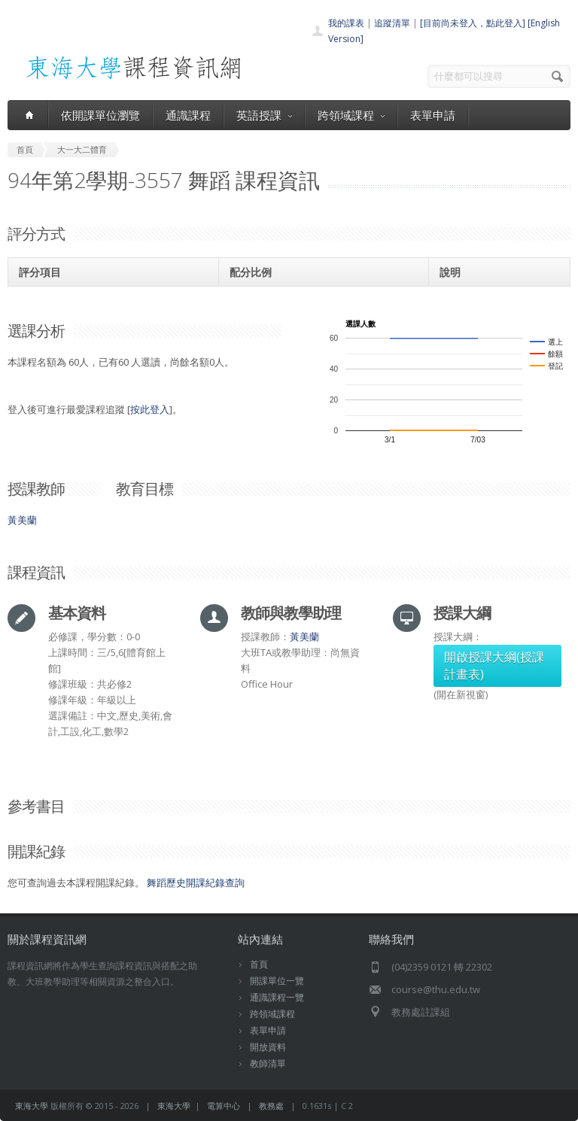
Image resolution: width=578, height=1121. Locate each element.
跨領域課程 (351, 115)
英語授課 (264, 115)
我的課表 (346, 23)
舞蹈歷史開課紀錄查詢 (196, 882)
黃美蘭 (22, 520)
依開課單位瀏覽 (100, 115)
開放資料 (268, 1046)
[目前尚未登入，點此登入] (472, 23)
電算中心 (223, 1105)
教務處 (271, 1105)
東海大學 (31, 1105)
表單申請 (432, 115)
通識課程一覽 (277, 997)
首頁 (259, 964)
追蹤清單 (392, 23)
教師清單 (268, 1063)
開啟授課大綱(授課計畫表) (494, 665)
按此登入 (149, 409)
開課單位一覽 (277, 980)
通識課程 (188, 115)
